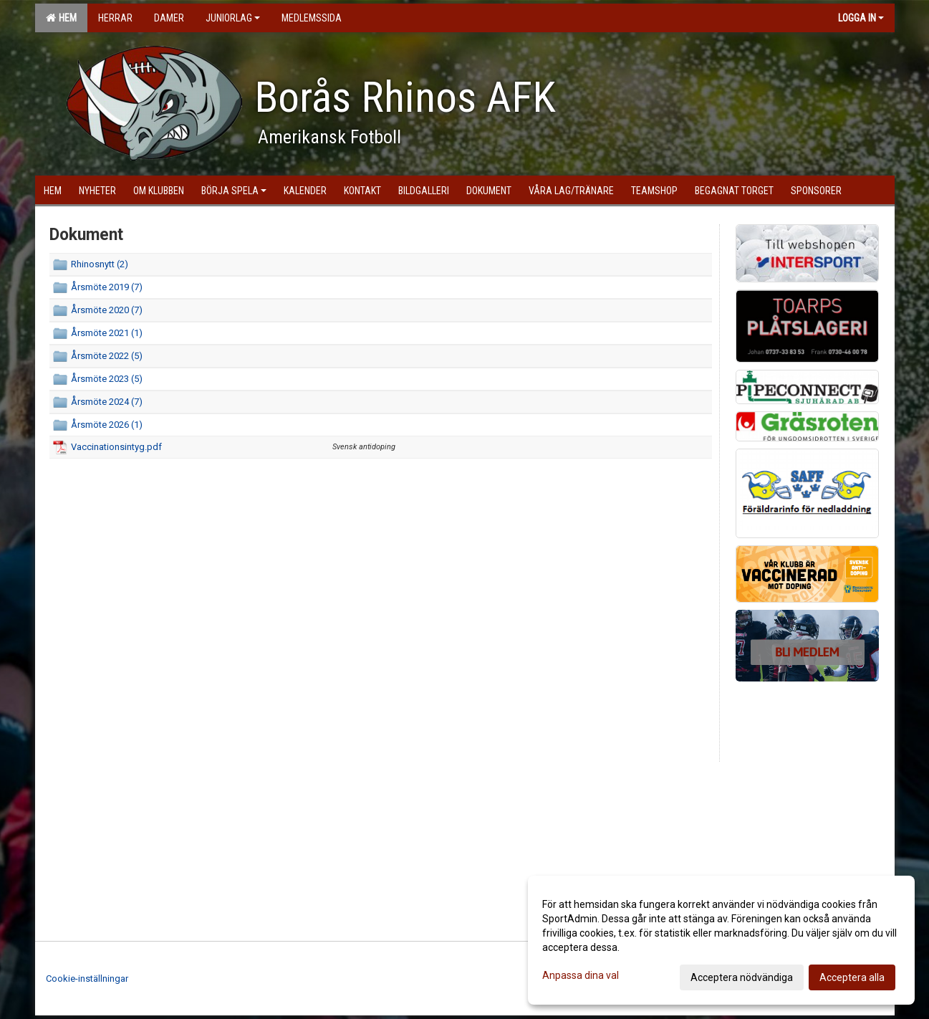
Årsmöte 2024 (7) (107, 401)
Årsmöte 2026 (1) (107, 424)
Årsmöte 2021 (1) (107, 332)
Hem (61, 18)
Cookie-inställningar (87, 978)
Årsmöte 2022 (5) (107, 355)
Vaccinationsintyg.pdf (116, 446)
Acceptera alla (852, 977)
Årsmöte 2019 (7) (107, 287)
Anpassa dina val (580, 975)
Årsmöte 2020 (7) (107, 310)
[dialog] (721, 940)
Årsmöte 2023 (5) (107, 378)
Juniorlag (233, 18)
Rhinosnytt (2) (99, 264)
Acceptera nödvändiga (741, 977)
